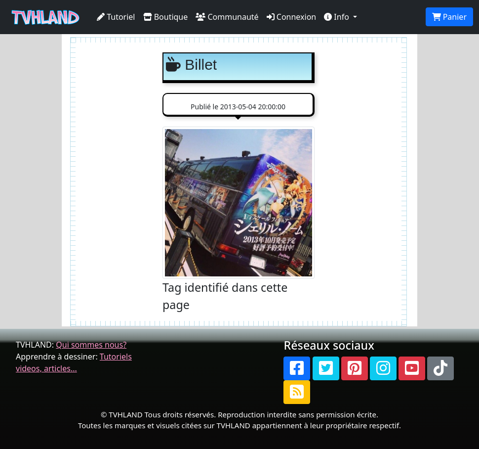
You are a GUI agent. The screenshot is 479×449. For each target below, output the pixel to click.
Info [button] (337, 16)
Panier (449, 16)
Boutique (165, 16)
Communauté (227, 16)
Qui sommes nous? (91, 344)
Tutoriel (116, 16)
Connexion (292, 16)
